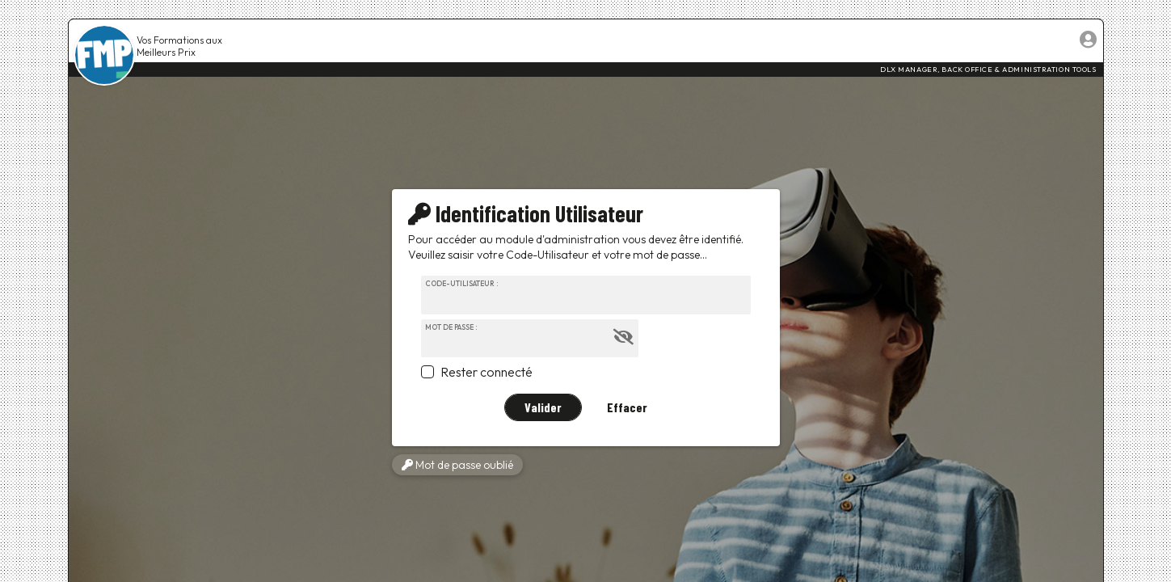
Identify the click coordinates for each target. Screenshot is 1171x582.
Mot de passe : (451, 327)
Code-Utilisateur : (461, 283)
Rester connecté (486, 372)
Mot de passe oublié (457, 465)
